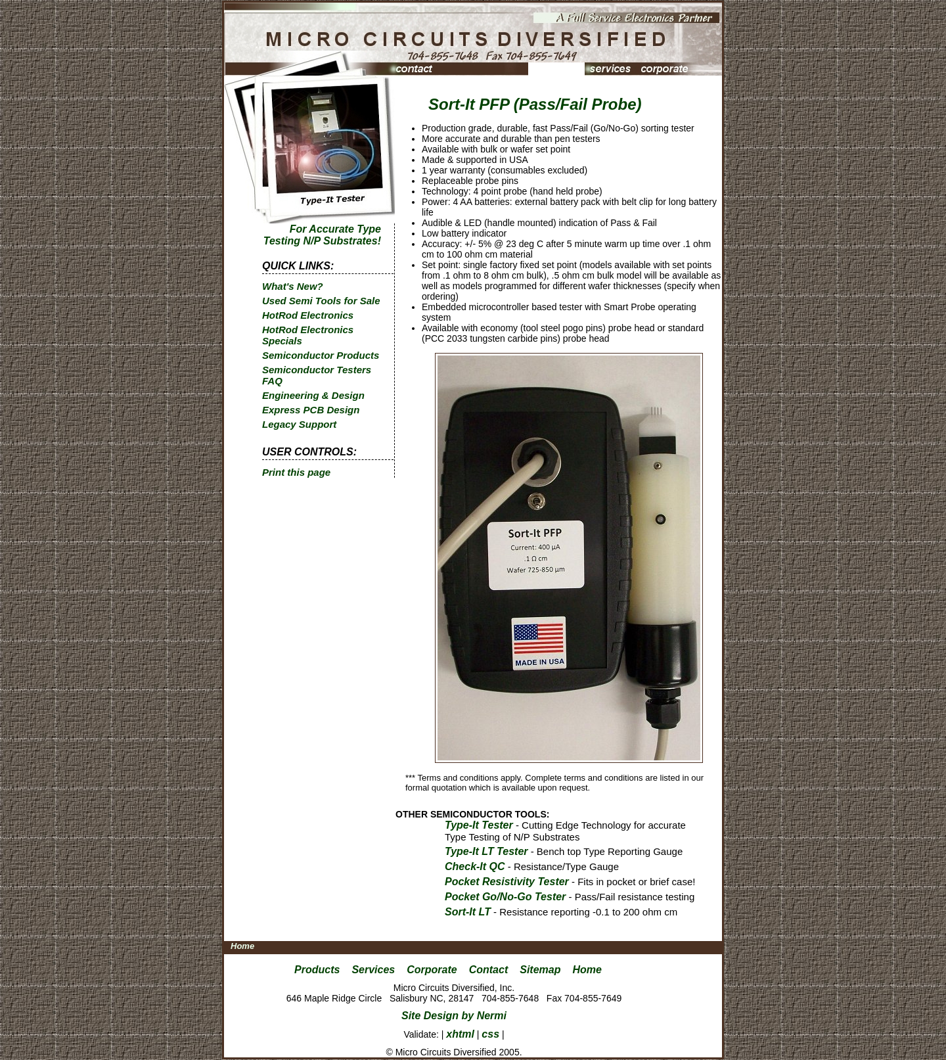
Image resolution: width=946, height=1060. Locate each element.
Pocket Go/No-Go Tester (505, 896)
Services (373, 969)
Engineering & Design (313, 395)
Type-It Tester (479, 825)
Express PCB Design (310, 409)
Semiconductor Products (320, 355)
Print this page (296, 472)
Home (242, 946)
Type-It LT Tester (486, 851)
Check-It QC (475, 866)
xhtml (460, 1034)
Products (317, 969)
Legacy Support (299, 424)
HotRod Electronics (307, 315)
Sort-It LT (468, 911)
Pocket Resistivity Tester (507, 881)
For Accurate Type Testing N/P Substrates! (322, 234)
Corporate (432, 969)
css (490, 1034)
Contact (488, 969)
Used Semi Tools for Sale (321, 300)
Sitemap (540, 969)
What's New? (292, 286)
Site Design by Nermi (454, 1015)
